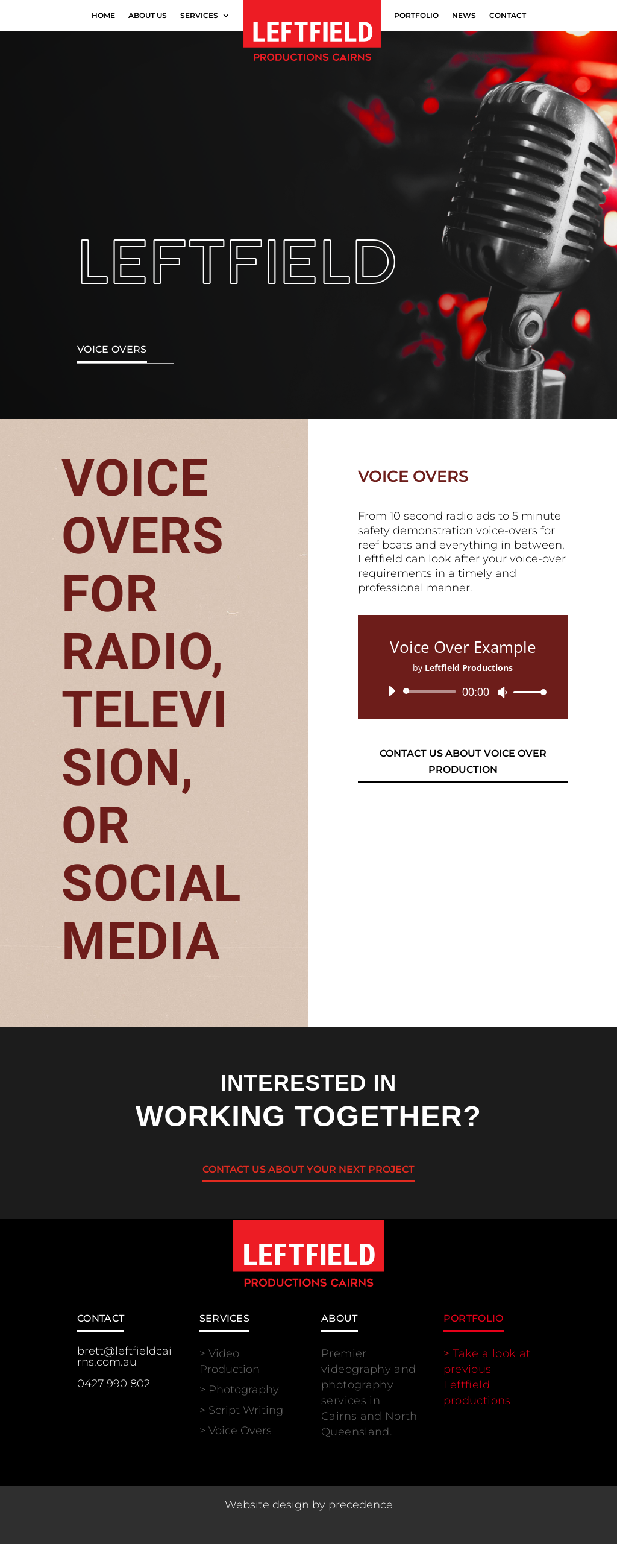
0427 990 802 (113, 1383)
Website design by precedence (309, 1504)
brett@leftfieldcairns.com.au (124, 1356)
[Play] (391, 691)
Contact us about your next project (308, 1169)
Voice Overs (240, 1430)
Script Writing (245, 1410)
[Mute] (502, 692)
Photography (243, 1389)
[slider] (431, 691)
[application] (462, 691)
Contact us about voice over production (463, 761)
